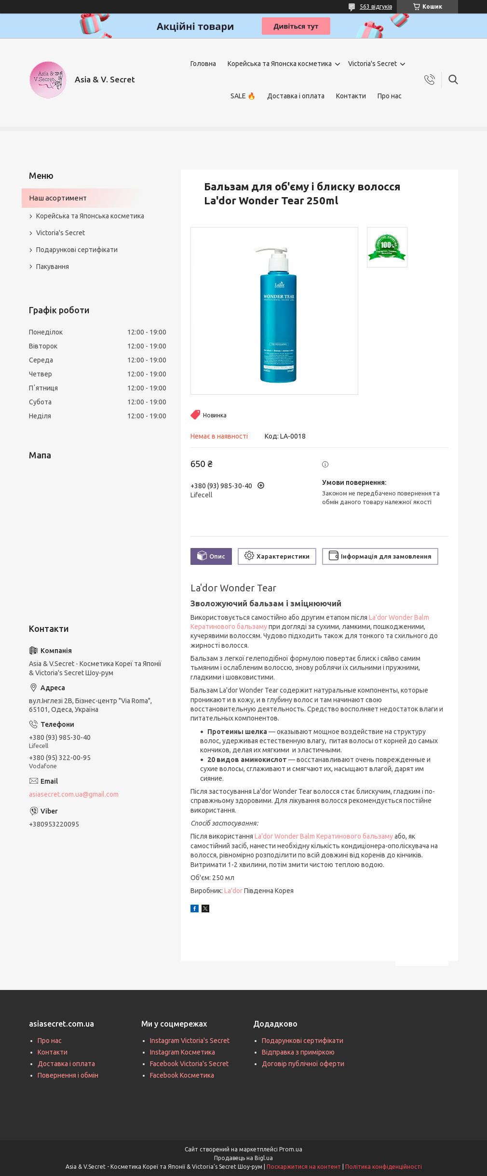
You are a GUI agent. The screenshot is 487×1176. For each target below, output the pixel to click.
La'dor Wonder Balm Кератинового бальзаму (324, 836)
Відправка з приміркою (298, 1052)
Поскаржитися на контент (304, 1166)
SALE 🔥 (243, 96)
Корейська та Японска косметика (280, 63)
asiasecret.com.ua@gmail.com (74, 794)
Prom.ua (290, 1149)
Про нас (390, 96)
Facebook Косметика (182, 1075)
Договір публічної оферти (303, 1064)
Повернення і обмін (68, 1075)
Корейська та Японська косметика (90, 216)
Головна (203, 63)
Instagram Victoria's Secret (190, 1040)
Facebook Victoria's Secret (189, 1064)
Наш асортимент (58, 198)
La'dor (233, 891)
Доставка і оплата (296, 96)
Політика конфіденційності (383, 1166)
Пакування (52, 266)
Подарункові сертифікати (77, 250)
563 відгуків (376, 6)
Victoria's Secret (372, 63)
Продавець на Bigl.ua (243, 1158)
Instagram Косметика (182, 1052)
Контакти (351, 96)
